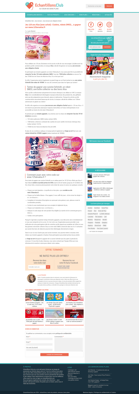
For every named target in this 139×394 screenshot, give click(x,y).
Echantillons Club (29, 21)
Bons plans (83, 15)
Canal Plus (105, 208)
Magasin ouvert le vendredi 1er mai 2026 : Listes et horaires (98, 386)
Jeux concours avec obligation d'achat (52, 21)
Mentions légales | (88, 392)
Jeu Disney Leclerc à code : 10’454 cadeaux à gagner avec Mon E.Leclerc (54, 321)
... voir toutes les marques (95, 231)
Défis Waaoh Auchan (74, 371)
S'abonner (107, 47)
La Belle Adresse (104, 214)
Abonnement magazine (100, 77)
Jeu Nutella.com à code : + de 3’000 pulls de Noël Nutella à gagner (34, 321)
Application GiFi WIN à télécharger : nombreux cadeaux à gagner (103, 189)
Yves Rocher (91, 228)
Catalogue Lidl (72, 370)
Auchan (90, 208)
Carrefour (97, 208)
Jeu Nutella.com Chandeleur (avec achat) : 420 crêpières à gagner (74, 304)
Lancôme (90, 217)
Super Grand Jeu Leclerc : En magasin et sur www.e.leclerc (101, 195)
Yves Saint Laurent (102, 228)
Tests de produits (53, 15)
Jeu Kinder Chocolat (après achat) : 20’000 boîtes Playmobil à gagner (54, 304)
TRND (104, 225)
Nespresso (98, 220)
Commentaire (58, 337)
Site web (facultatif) (32, 347)
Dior (95, 211)
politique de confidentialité (63, 333)
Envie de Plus (102, 211)
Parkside (97, 222)
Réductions (96, 15)
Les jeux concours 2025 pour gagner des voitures (101, 175)
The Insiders (98, 217)
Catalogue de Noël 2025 (75, 378)
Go (48, 267)
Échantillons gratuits (34, 15)
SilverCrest (98, 225)
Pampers (90, 222)
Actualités (108, 15)
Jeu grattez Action (73, 380)
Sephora (90, 225)
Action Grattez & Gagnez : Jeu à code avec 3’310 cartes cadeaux (34, 304)
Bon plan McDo (72, 377)
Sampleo (104, 222)
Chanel (90, 211)
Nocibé (105, 220)
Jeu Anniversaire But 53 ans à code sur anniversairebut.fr (74, 320)
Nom (27, 337)
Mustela (90, 220)
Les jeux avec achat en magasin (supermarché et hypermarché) (102, 182)
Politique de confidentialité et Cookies (105, 392)
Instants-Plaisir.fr (93, 214)
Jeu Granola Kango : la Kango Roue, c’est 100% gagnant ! (98, 381)
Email (27, 342)
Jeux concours (69, 15)
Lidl (105, 217)
